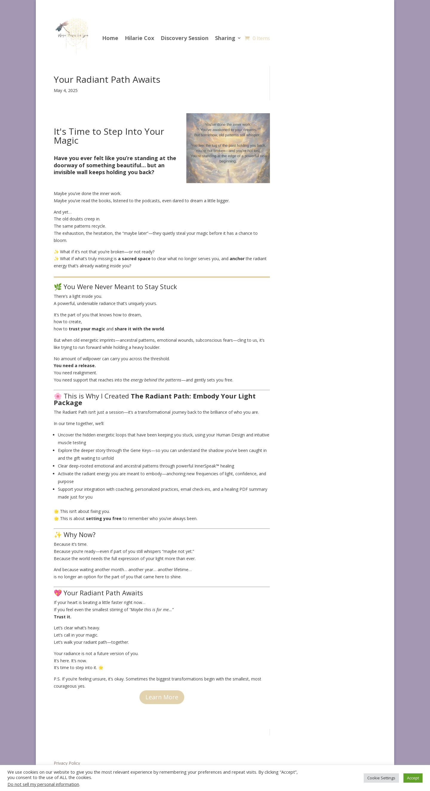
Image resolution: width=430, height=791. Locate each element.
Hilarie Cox (139, 38)
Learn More (161, 697)
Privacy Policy (67, 763)
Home (110, 38)
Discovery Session (184, 38)
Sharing (225, 38)
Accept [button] (413, 778)
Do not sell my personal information (43, 784)
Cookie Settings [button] (381, 778)
